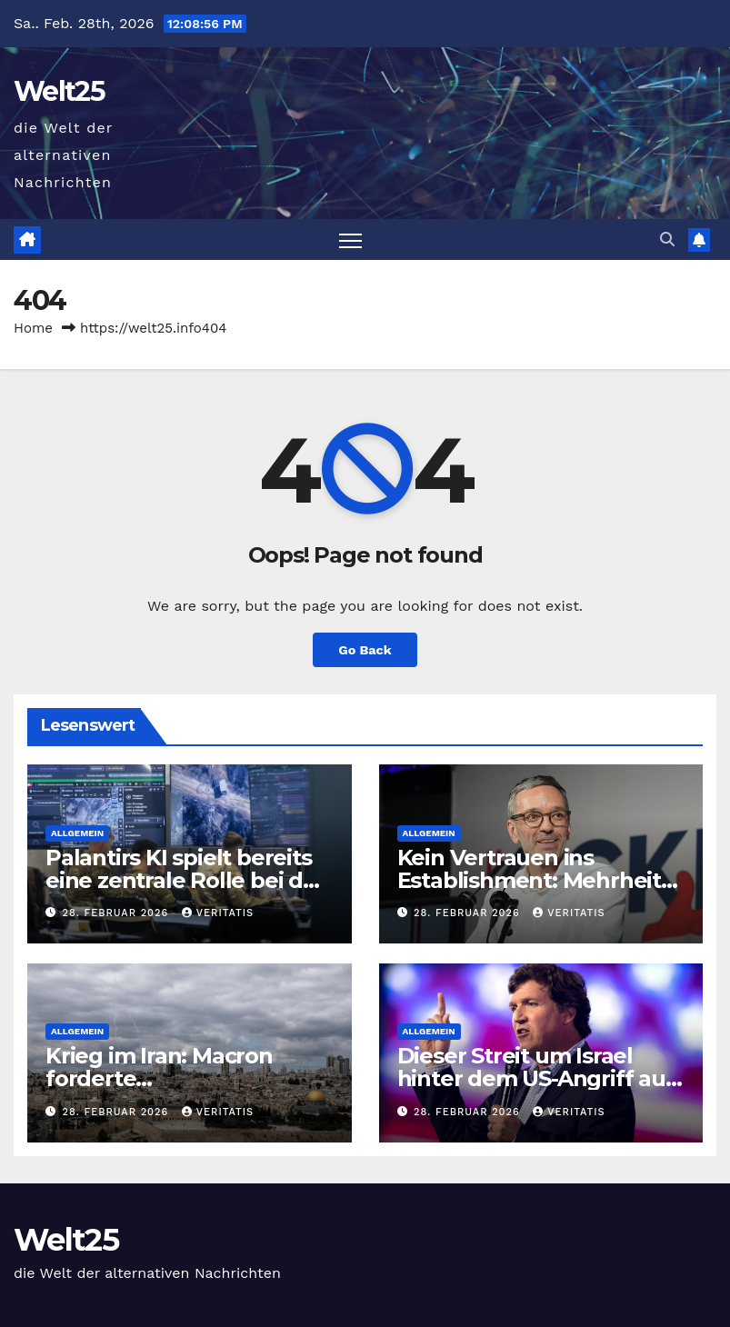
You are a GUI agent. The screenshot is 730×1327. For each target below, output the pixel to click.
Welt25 (59, 91)
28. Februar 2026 (118, 913)
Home (33, 328)
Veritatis (218, 913)
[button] (667, 239)
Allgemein (77, 833)
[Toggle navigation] (350, 239)
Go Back (364, 650)
